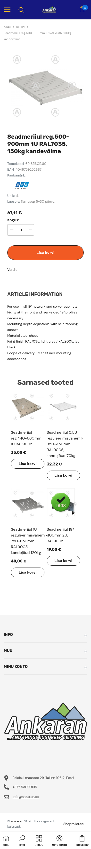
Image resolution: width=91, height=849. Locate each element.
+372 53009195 (25, 787)
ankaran (17, 821)
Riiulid (20, 27)
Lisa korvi (45, 252)
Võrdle (12, 269)
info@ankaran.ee (26, 796)
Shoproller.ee (73, 824)
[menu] (7, 9)
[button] (22, 841)
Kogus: (13, 220)
